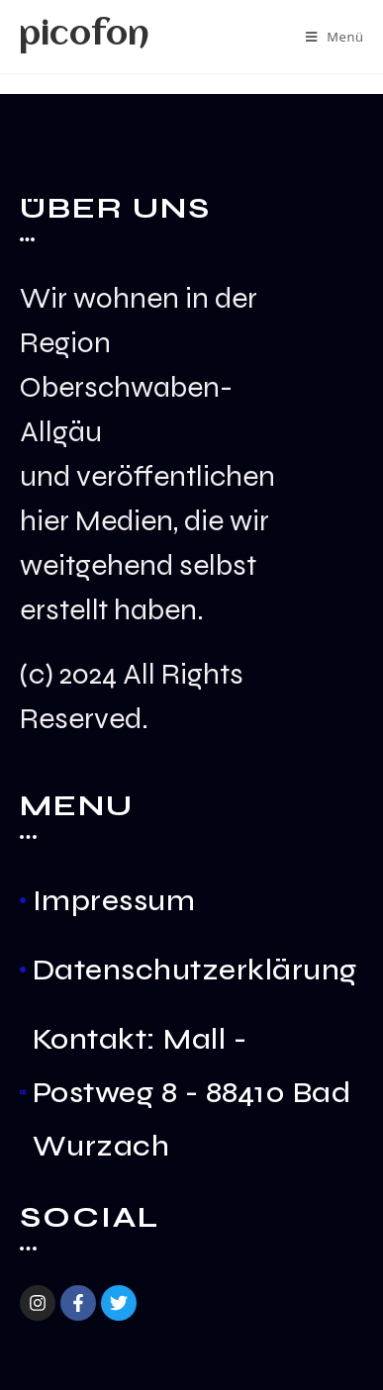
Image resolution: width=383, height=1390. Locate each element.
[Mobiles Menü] (335, 37)
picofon (84, 35)
